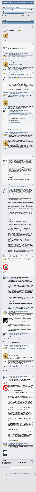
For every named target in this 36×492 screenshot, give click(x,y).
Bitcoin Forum (5, 15)
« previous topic (25, 18)
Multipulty (5, 443)
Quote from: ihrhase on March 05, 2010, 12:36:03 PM (17, 56)
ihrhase (4, 43)
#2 (32, 43)
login (13, 7)
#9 (32, 184)
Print (32, 20)
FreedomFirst (6, 183)
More (22, 13)
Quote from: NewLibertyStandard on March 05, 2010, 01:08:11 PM (19, 113)
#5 (32, 92)
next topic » (31, 18)
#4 (32, 72)
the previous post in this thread (17, 96)
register (17, 7)
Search (11, 13)
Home (5, 13)
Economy (11, 15)
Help (9, 13)
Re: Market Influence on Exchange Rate (19, 43)
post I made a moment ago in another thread (19, 95)
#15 (32, 366)
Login (15, 13)
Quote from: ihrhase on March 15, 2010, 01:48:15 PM (17, 348)
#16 (32, 376)
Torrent (4, 11)
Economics (16, 15)
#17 (32, 444)
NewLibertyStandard (7, 24)
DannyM (4, 311)
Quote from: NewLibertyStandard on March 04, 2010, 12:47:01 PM (19, 74)
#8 (32, 156)
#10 (32, 256)
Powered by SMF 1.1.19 (13, 473)
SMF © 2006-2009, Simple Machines (24, 473)
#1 (32, 25)
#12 (32, 312)
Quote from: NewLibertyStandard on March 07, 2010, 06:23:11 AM (19, 158)
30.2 (7, 10)
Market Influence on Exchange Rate (18, 24)
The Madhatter (5, 256)
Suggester (5, 71)
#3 (32, 54)
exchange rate (12, 27)
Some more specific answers (16, 64)
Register (18, 13)
